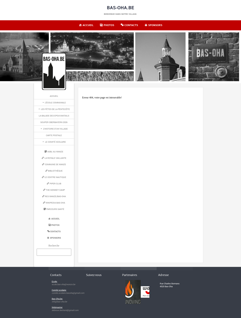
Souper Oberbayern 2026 (53, 122)
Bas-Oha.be (120, 8)
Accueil (54, 96)
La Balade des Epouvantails (54, 115)
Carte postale (54, 135)
